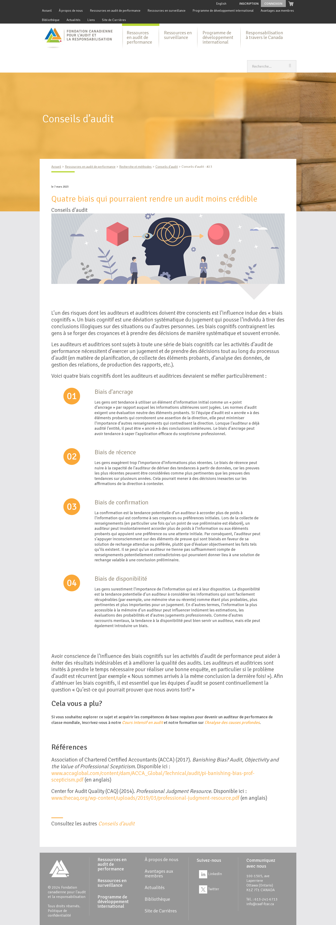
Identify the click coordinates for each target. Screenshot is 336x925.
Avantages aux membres (277, 11)
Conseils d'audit (116, 823)
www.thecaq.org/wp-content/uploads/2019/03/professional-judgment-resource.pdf (145, 798)
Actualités (73, 20)
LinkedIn (210, 874)
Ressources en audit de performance (115, 11)
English (221, 4)
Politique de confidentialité (59, 913)
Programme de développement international (223, 11)
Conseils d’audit (166, 167)
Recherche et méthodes (135, 167)
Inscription (249, 4)
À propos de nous (71, 11)
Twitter (209, 889)
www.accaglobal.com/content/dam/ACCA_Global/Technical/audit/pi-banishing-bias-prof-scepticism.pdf (153, 776)
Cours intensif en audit (142, 722)
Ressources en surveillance (166, 11)
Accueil (47, 11)
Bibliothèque (51, 20)
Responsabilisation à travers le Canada (264, 35)
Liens (91, 20)
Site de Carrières (114, 20)
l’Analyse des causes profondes (232, 722)
